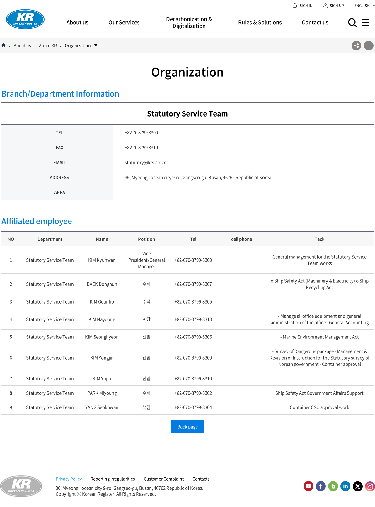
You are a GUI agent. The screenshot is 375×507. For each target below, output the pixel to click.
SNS (356, 45)
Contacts (200, 478)
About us (77, 22)
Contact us (315, 22)
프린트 (369, 45)
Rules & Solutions (260, 22)
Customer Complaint (164, 478)
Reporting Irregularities (113, 478)
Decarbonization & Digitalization (189, 22)
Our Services (124, 22)
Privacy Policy (69, 478)
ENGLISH (364, 5)
